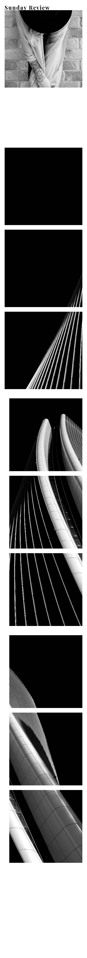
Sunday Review (27, 7)
